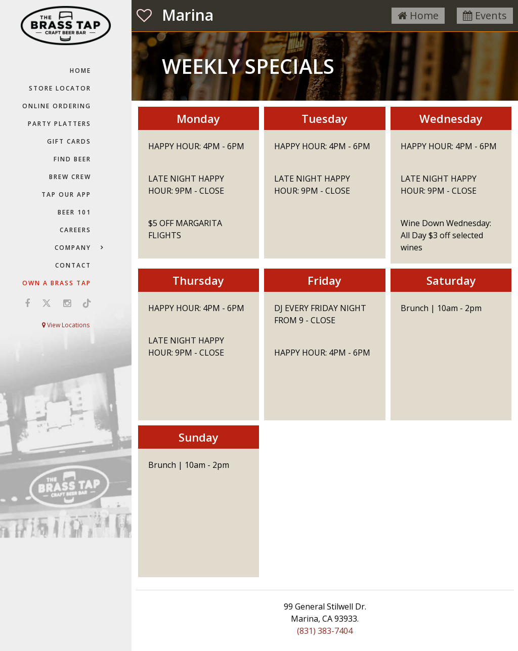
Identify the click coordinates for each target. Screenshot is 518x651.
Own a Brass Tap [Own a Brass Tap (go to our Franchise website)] (56, 283)
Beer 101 (74, 212)
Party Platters (59, 123)
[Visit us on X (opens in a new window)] (46, 303)
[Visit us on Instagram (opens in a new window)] (67, 303)
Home (80, 70)
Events (485, 15)
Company (73, 247)
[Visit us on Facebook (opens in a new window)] (27, 303)
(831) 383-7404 (325, 630)
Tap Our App (66, 194)
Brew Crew (70, 176)
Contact (73, 265)
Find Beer (72, 159)
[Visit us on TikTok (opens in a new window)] (84, 303)
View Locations (66, 325)
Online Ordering (56, 106)
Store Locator (60, 88)
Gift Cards (69, 141)
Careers (75, 230)
